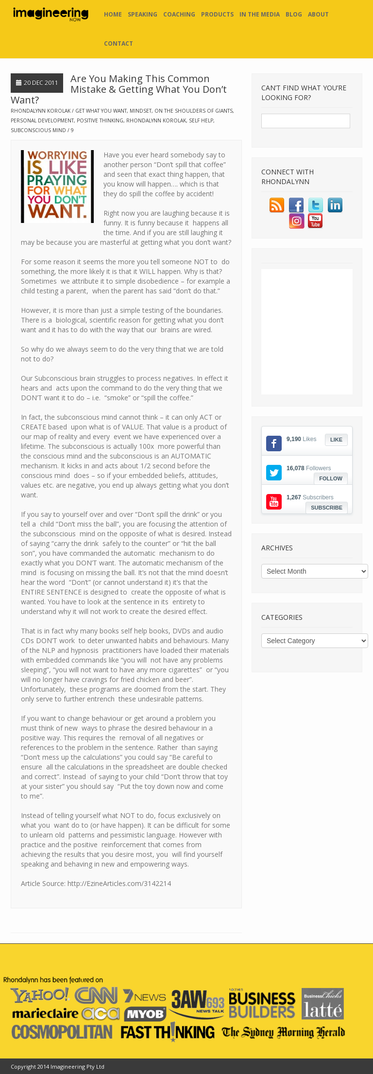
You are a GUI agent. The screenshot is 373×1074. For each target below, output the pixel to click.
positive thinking (100, 120)
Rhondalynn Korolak (40, 110)
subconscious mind (38, 130)
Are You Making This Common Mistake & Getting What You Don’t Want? (119, 89)
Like (336, 440)
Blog (294, 14)
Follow (330, 478)
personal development (42, 120)
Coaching (179, 14)
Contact (118, 43)
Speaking (142, 14)
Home (113, 14)
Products (217, 14)
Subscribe (326, 508)
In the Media (259, 14)
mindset (141, 110)
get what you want (101, 110)
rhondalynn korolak (156, 120)
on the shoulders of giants (193, 110)
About (318, 14)
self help (201, 120)
